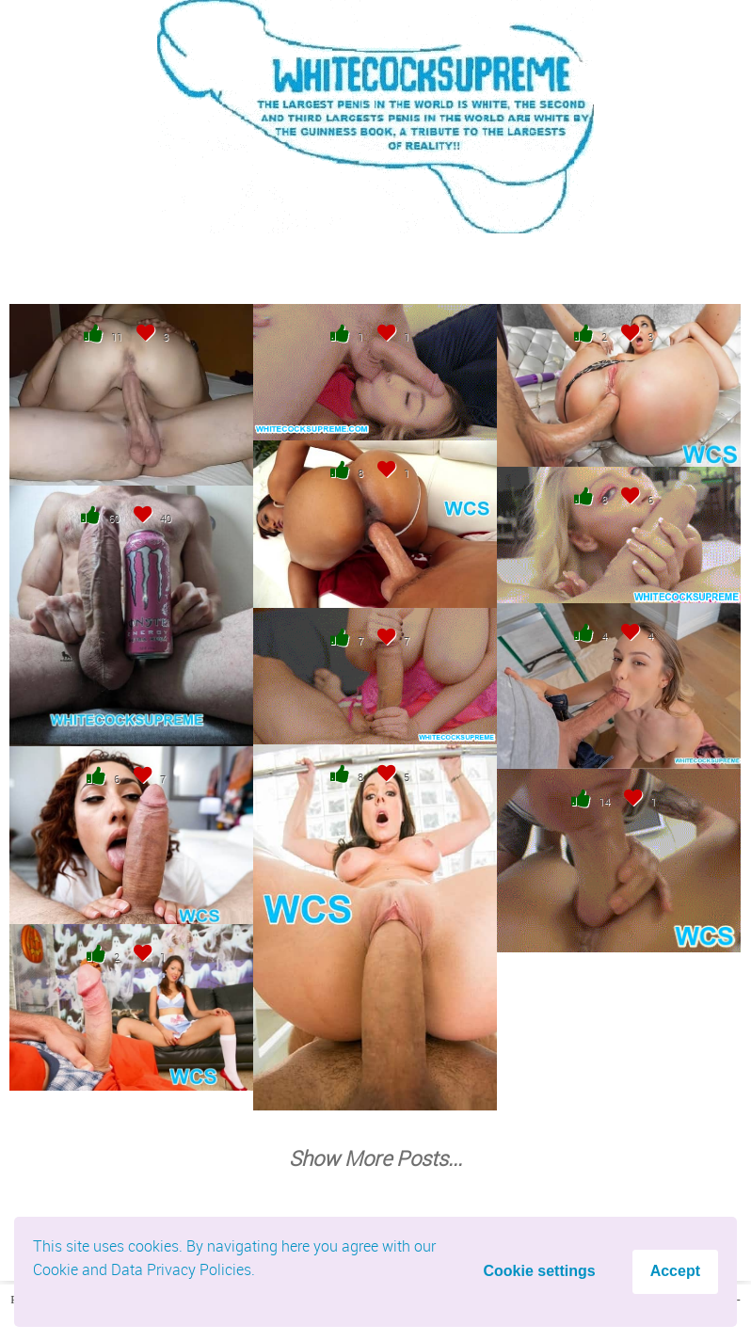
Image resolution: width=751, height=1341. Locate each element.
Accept (675, 1271)
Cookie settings (540, 1271)
